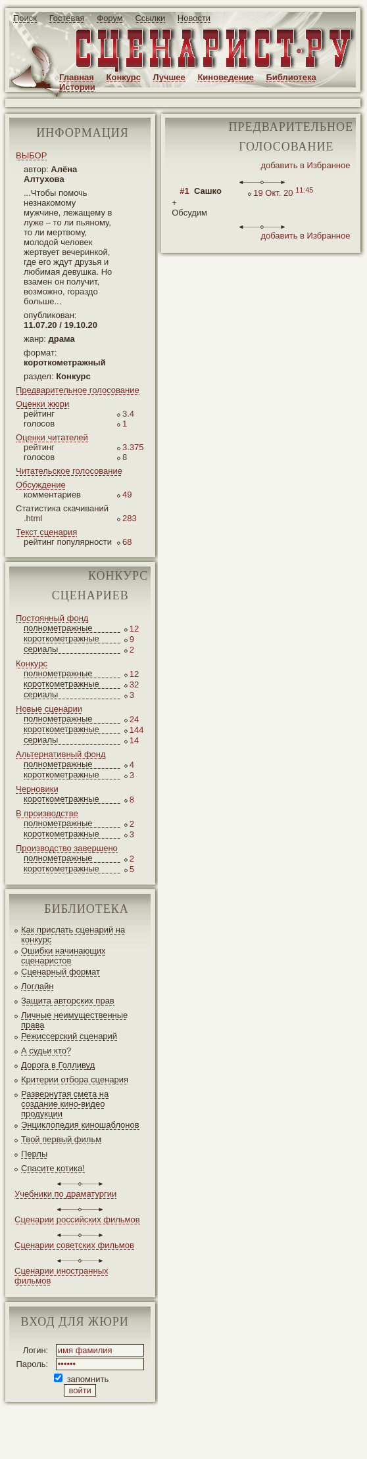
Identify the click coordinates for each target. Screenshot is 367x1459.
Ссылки (150, 18)
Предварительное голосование (77, 390)
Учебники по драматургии (65, 1194)
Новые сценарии (49, 709)
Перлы (34, 1154)
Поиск (25, 18)
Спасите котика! (53, 1168)
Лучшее (169, 77)
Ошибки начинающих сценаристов (63, 955)
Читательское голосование (69, 471)
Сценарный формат (60, 972)
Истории (77, 87)
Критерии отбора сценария (74, 1079)
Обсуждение (41, 485)
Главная (76, 77)
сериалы (41, 649)
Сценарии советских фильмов (74, 1245)
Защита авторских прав (67, 1001)
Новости (194, 18)
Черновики (37, 789)
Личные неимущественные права (74, 1020)
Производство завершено (67, 848)
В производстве (47, 813)
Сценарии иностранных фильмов (61, 1275)
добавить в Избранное (305, 165)
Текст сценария (46, 532)
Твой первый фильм (61, 1139)
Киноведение (225, 77)
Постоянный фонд (52, 618)
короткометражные (61, 638)
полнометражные (58, 628)
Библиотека (291, 77)
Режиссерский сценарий (69, 1036)
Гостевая (67, 18)
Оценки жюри (42, 404)
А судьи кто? (46, 1050)
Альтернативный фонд (61, 754)
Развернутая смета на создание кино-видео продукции (65, 1104)
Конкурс (124, 77)
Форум (110, 18)
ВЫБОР (31, 155)
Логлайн (37, 986)
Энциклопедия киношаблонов (80, 1125)
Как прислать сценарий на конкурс (73, 934)
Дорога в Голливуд (58, 1065)
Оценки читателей (52, 437)
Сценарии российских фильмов (77, 1219)
